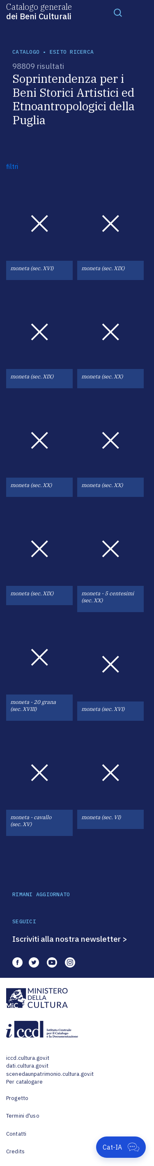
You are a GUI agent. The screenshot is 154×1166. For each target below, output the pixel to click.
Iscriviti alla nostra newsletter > (69, 939)
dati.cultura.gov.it (27, 1065)
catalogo (25, 51)
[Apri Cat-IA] (121, 1147)
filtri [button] (12, 166)
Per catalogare (24, 1081)
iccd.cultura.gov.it (27, 1057)
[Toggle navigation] (117, 12)
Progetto (17, 1098)
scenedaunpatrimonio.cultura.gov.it (50, 1073)
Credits (15, 1151)
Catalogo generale (39, 11)
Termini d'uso (22, 1115)
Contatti (16, 1133)
